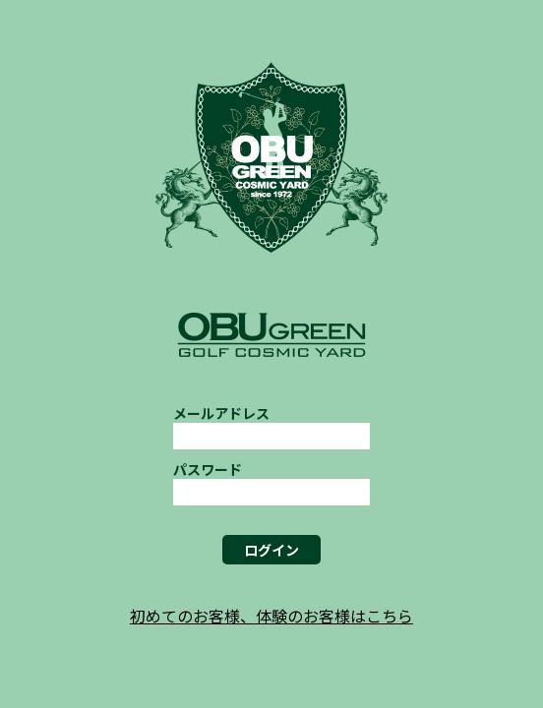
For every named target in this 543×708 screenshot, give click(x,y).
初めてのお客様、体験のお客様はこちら (271, 615)
